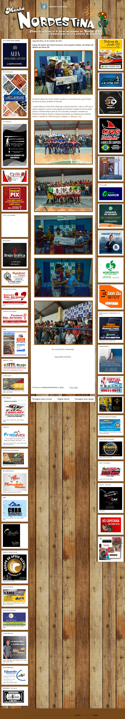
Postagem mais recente (42, 399)
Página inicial (63, 399)
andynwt (78, 715)
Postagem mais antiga (84, 399)
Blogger (95, 715)
